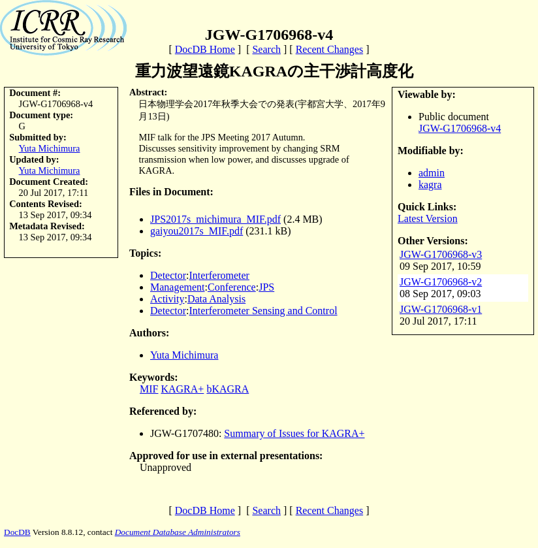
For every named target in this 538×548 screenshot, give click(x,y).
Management (177, 287)
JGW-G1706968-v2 (441, 281)
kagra (430, 184)
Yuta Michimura (49, 148)
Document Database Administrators (177, 532)
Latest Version (428, 218)
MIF (149, 389)
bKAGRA (227, 389)
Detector (168, 275)
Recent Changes (330, 49)
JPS (266, 287)
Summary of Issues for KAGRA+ (294, 433)
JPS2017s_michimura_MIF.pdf (215, 219)
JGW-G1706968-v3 (441, 254)
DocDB (17, 532)
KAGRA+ (182, 389)
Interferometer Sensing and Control (263, 310)
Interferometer (219, 275)
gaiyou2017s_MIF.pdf (196, 230)
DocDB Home (205, 49)
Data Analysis (216, 298)
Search (266, 49)
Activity (167, 298)
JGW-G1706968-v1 (441, 309)
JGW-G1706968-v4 (460, 128)
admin (432, 172)
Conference (232, 287)
